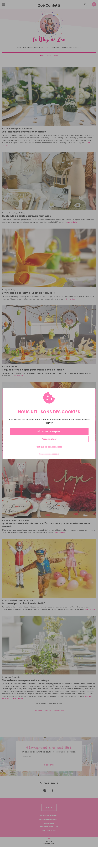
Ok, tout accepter (48, 431)
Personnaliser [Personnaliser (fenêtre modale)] (49, 439)
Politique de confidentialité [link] (49, 446)
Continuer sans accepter (49, 454)
